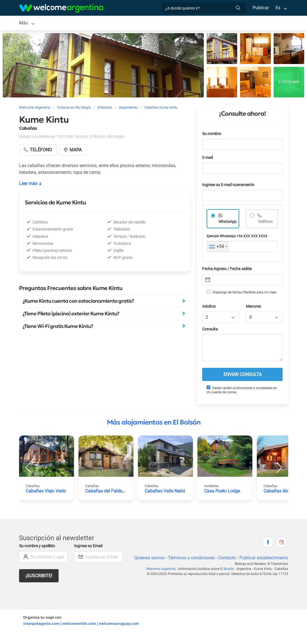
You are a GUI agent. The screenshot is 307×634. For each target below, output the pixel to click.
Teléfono (266, 222)
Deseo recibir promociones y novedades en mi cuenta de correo (242, 391)
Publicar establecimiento (263, 559)
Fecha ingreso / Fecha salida (228, 270)
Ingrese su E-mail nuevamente (229, 186)
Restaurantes (190, 23)
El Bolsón (28, 23)
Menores (254, 307)
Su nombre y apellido (38, 547)
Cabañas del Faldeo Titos (110, 492)
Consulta (210, 330)
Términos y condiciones (190, 559)
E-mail (208, 158)
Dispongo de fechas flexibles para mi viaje (241, 293)
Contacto (226, 559)
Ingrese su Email (89, 547)
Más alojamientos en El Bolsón (153, 423)
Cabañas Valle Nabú (165, 492)
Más (214, 23)
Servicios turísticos (151, 23)
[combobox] (218, 247)
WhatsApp (227, 222)
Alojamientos (61, 23)
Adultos (209, 307)
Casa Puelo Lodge (222, 492)
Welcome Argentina (162, 570)
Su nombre (212, 135)
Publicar (260, 7)
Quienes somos (147, 559)
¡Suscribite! (39, 577)
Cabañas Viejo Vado (46, 492)
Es (277, 7)
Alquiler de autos (108, 23)
